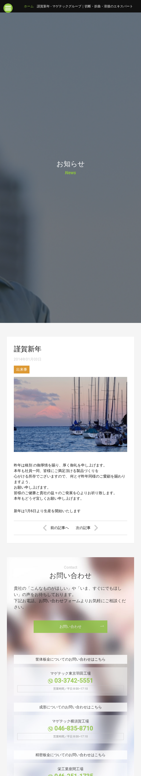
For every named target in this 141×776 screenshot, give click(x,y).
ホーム (29, 6)
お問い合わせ (70, 626)
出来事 (21, 369)
